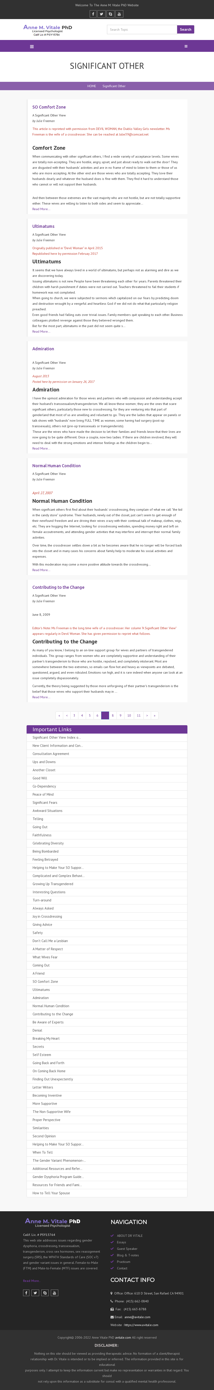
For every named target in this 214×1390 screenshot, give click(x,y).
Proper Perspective (46, 1120)
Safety (38, 932)
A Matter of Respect (48, 949)
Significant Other (114, 86)
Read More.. (31, 1281)
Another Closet (44, 770)
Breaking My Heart (46, 1038)
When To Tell (43, 1152)
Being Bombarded (46, 851)
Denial (37, 1030)
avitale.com (122, 1337)
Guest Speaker (127, 1249)
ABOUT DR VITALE (130, 1236)
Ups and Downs (44, 762)
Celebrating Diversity (48, 843)
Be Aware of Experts (48, 1022)
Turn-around (42, 900)
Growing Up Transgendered (53, 884)
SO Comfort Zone (45, 981)
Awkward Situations (47, 810)
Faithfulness (42, 835)
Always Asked (43, 908)
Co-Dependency (44, 786)
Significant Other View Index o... (57, 737)
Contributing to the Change (53, 1014)
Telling (38, 819)
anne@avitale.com (137, 1317)
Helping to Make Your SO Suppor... (58, 867)
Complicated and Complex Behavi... (59, 876)
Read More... (41, 209)
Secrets (38, 1046)
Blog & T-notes (128, 1255)
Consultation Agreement (51, 753)
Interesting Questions (49, 892)
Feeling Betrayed (45, 859)
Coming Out (41, 965)
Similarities (41, 1128)
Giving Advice (42, 924)
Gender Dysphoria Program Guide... (58, 1177)
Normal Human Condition (51, 1006)
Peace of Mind (43, 794)
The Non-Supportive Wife (52, 1111)
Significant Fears (45, 802)
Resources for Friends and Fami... (57, 1185)
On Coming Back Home (49, 1071)
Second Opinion (44, 1136)
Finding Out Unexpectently (53, 1079)
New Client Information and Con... (58, 745)
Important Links (52, 729)
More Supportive (45, 1103)
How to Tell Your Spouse (51, 1193)
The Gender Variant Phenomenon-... (59, 1160)
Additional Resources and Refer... (57, 1168)
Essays (121, 1242)
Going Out (40, 827)
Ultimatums (41, 989)
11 (139, 715)
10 (129, 715)
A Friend (39, 973)
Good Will (40, 778)
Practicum (123, 1262)
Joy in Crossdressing (47, 916)
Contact (122, 1268)
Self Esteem (42, 1054)
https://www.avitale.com (141, 1325)
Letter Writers (43, 1087)
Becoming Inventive (47, 1095)
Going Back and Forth (48, 1063)
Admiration (41, 998)
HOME (91, 86)
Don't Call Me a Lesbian (50, 941)
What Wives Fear (45, 957)
